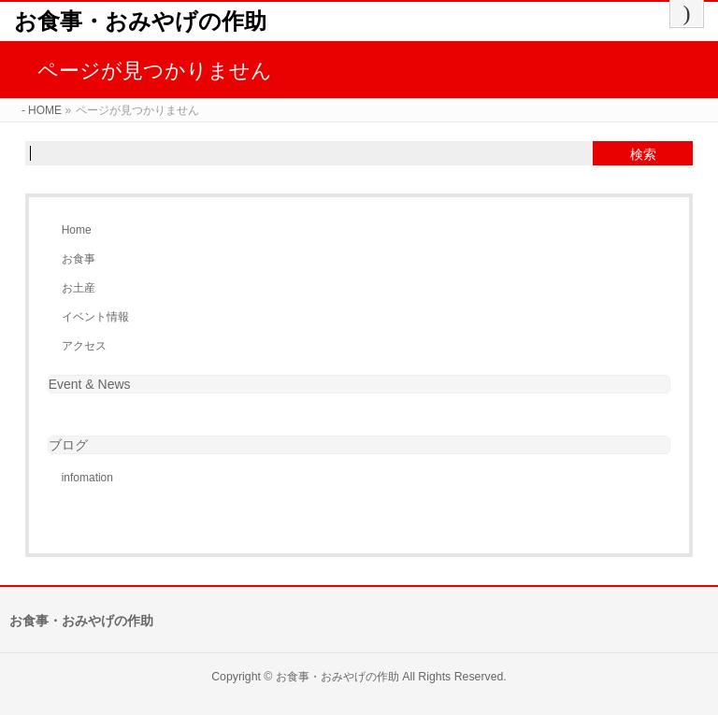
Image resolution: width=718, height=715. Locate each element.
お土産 (78, 287)
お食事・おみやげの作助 (140, 21)
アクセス (84, 345)
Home (77, 229)
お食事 (78, 258)
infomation (87, 477)
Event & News (90, 384)
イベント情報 (95, 316)
